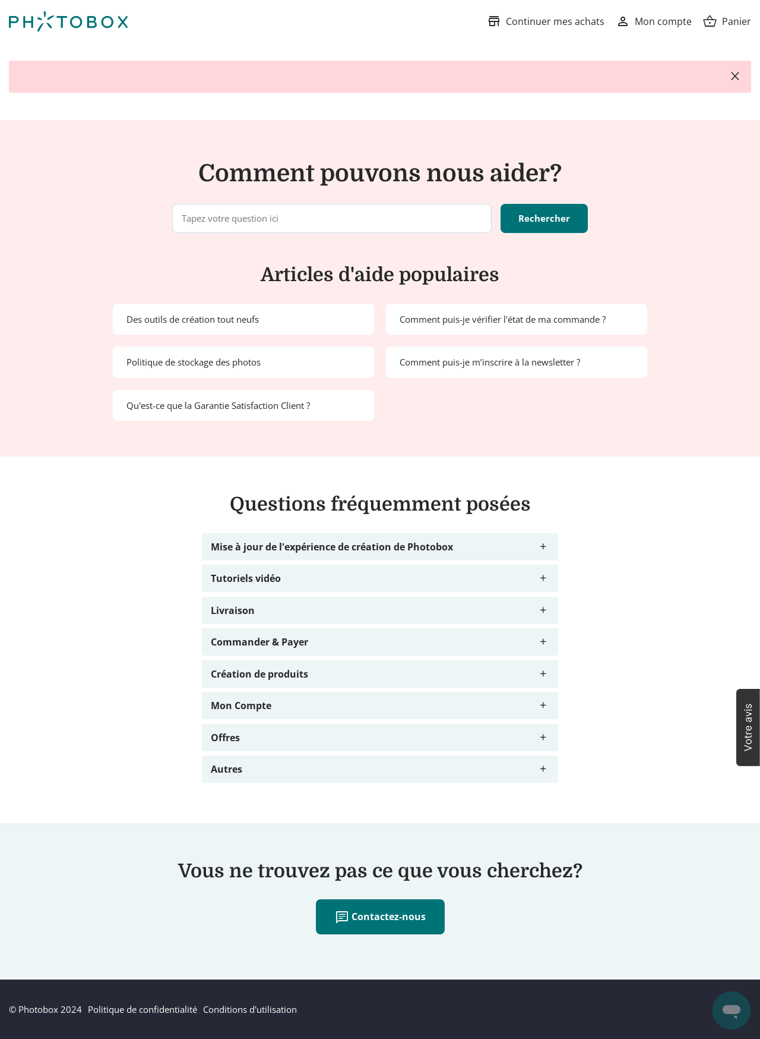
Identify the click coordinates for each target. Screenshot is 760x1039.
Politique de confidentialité (142, 1009)
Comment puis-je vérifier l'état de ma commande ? (503, 319)
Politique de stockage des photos (193, 362)
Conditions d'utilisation (250, 1009)
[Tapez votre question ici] (332, 218)
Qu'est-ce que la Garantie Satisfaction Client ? (218, 405)
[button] (748, 727)
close (735, 77)
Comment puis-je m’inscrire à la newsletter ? (490, 362)
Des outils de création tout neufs (192, 319)
